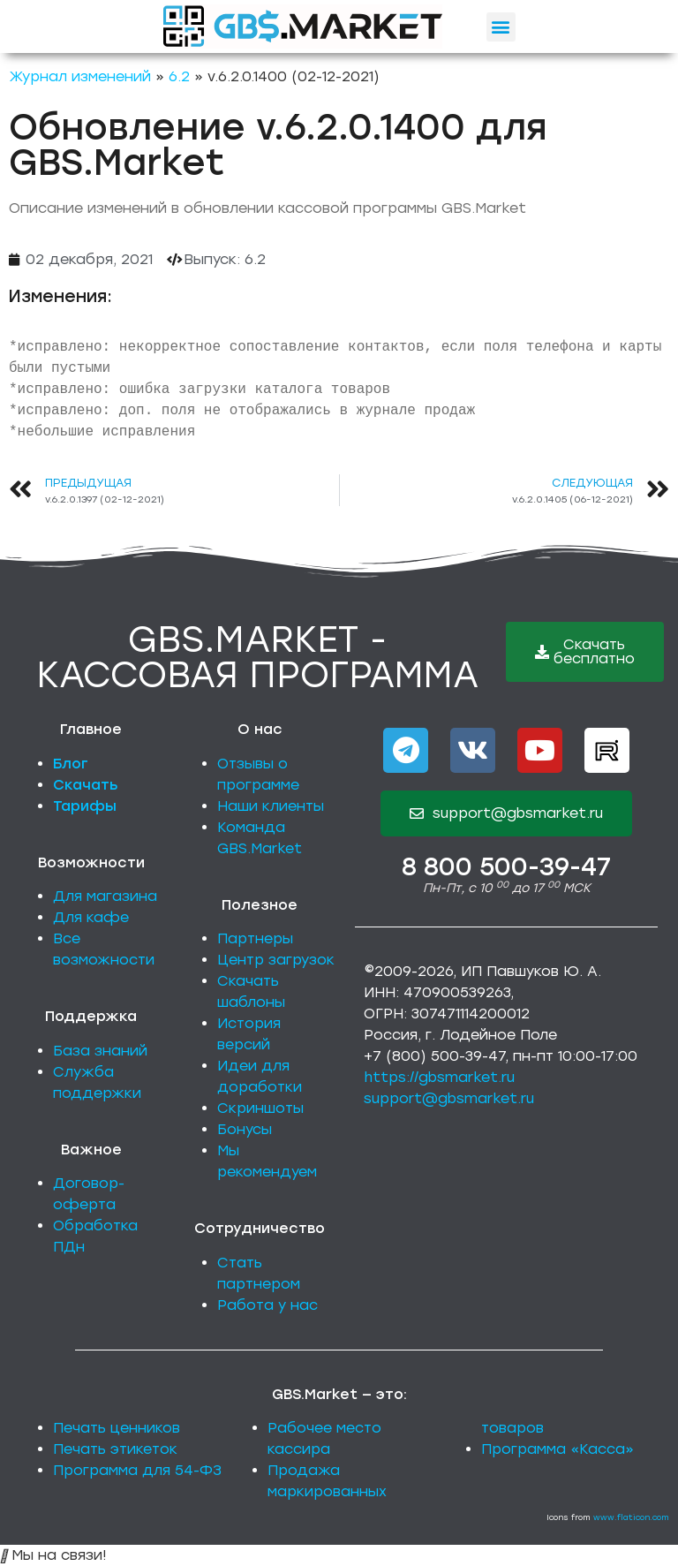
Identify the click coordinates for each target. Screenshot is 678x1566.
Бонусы (244, 1129)
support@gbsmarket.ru (449, 1098)
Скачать (85, 784)
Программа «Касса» (557, 1449)
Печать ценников (116, 1427)
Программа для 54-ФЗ (137, 1470)
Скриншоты (260, 1108)
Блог (70, 763)
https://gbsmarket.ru (439, 1077)
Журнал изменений (80, 76)
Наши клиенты (270, 806)
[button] (501, 27)
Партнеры (255, 938)
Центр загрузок (276, 959)
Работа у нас (267, 1305)
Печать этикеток (115, 1449)
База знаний (100, 1050)
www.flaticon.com (631, 1517)
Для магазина (105, 896)
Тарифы (85, 806)
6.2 (179, 76)
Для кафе (91, 917)
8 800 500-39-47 (506, 866)
